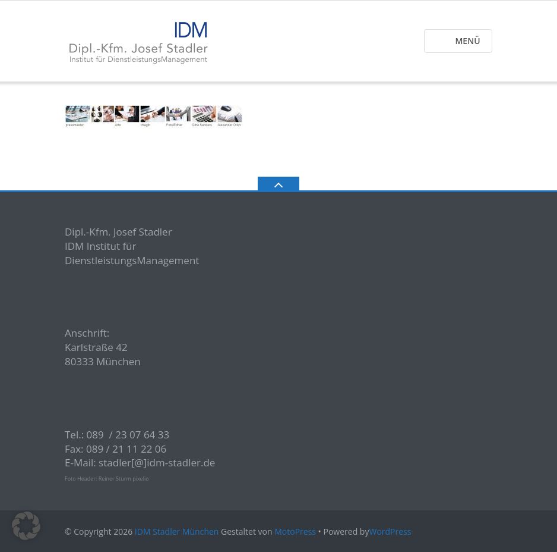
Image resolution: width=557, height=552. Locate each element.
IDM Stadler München (177, 531)
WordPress (390, 531)
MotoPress (295, 531)
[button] (26, 526)
